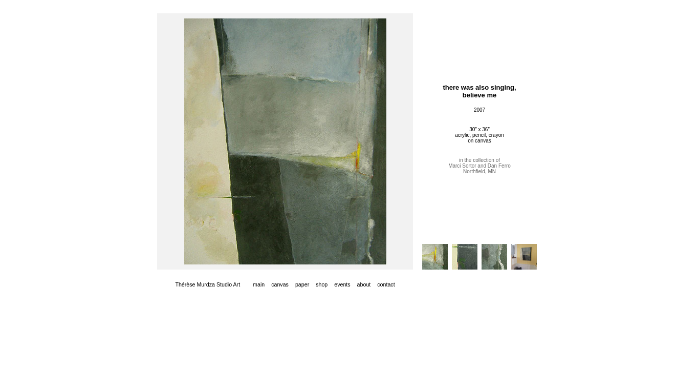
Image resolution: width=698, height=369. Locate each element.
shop (322, 284)
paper (302, 284)
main (259, 284)
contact (386, 284)
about (364, 284)
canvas (280, 284)
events (342, 284)
